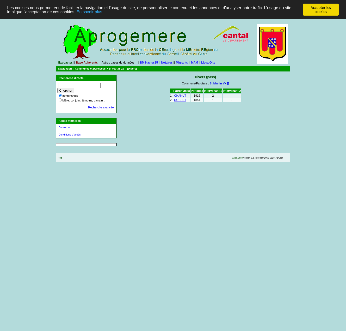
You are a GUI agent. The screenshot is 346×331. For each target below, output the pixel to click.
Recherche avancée (101, 107)
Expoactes (65, 62)
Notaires (167, 62)
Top (60, 158)
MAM (194, 62)
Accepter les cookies (321, 9)
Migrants (182, 62)
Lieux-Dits (208, 62)
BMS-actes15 (149, 62)
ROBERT (180, 100)
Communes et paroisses (90, 68)
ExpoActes (237, 158)
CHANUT (180, 95)
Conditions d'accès (70, 134)
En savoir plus (89, 11)
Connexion (65, 127)
